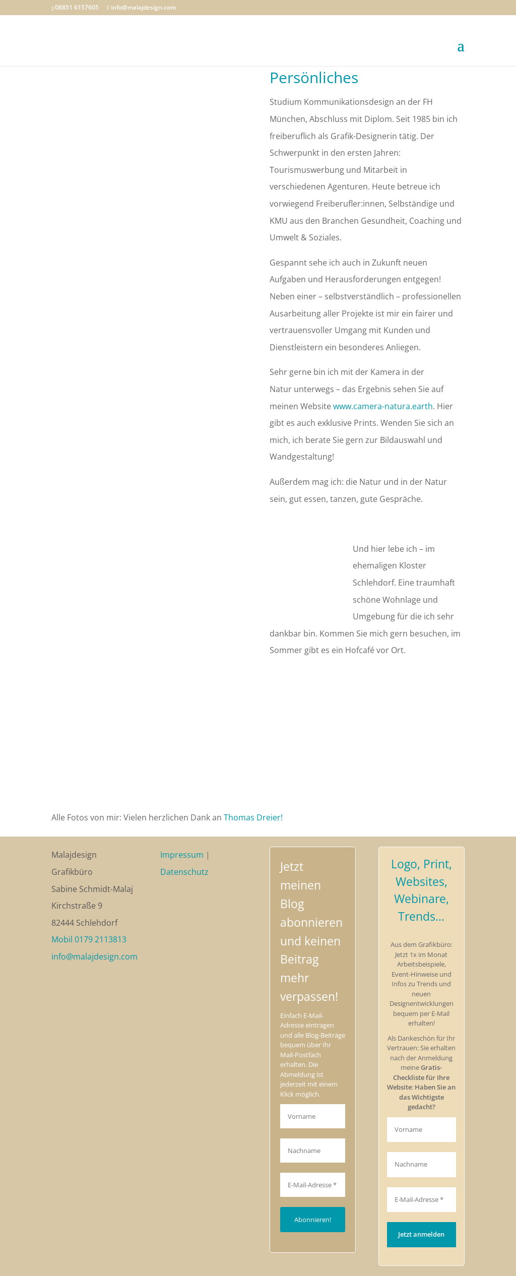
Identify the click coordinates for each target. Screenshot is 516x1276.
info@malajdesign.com (94, 956)
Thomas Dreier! (253, 817)
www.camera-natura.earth (383, 406)
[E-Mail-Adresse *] (312, 1185)
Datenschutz (184, 871)
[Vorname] (312, 1116)
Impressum (182, 854)
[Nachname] (312, 1150)
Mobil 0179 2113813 (88, 939)
